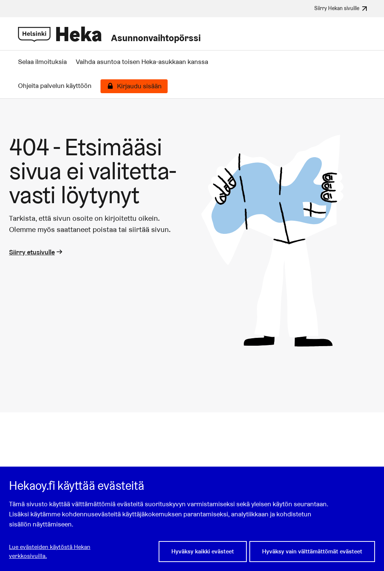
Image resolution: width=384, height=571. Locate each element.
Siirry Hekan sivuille (341, 8)
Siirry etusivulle (36, 252)
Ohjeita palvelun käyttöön (55, 85)
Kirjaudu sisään (139, 86)
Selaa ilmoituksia (42, 61)
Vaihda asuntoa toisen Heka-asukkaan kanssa (142, 61)
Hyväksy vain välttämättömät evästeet (312, 551)
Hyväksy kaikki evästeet (202, 551)
